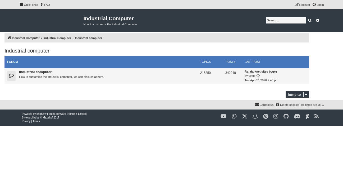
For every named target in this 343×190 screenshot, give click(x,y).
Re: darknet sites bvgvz (275, 71)
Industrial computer (41, 51)
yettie (266, 75)
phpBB (40, 113)
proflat (32, 117)
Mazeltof (48, 117)
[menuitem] (44, 5)
